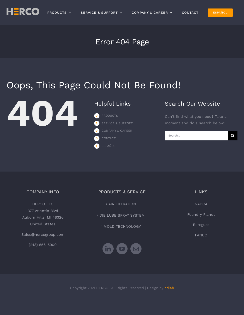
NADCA (201, 204)
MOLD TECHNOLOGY (122, 226)
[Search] (232, 135)
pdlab (169, 288)
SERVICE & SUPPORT (117, 123)
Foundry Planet (201, 214)
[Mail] (136, 248)
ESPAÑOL (108, 146)
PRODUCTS (110, 115)
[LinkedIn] (108, 248)
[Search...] (196, 135)
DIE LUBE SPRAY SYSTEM (122, 215)
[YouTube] (122, 248)
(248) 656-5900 (43, 245)
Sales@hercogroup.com (42, 234)
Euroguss (201, 224)
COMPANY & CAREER (117, 130)
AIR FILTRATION (122, 204)
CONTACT (109, 138)
